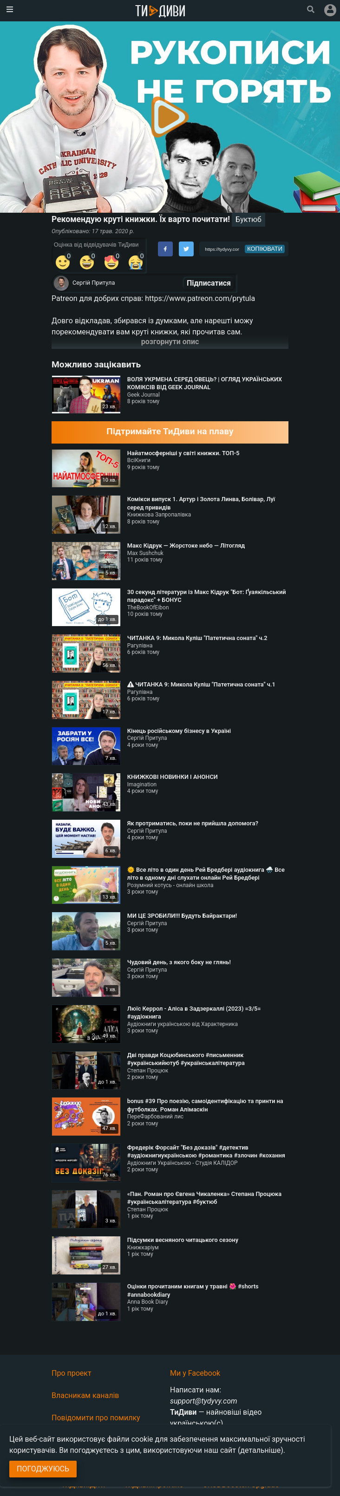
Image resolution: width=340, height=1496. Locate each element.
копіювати (264, 248)
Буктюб (248, 219)
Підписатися (209, 283)
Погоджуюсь (43, 1468)
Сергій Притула (93, 282)
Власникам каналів (85, 1395)
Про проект (72, 1373)
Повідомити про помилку (96, 1417)
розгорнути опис (170, 341)
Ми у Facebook (195, 1373)
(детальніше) (260, 1450)
